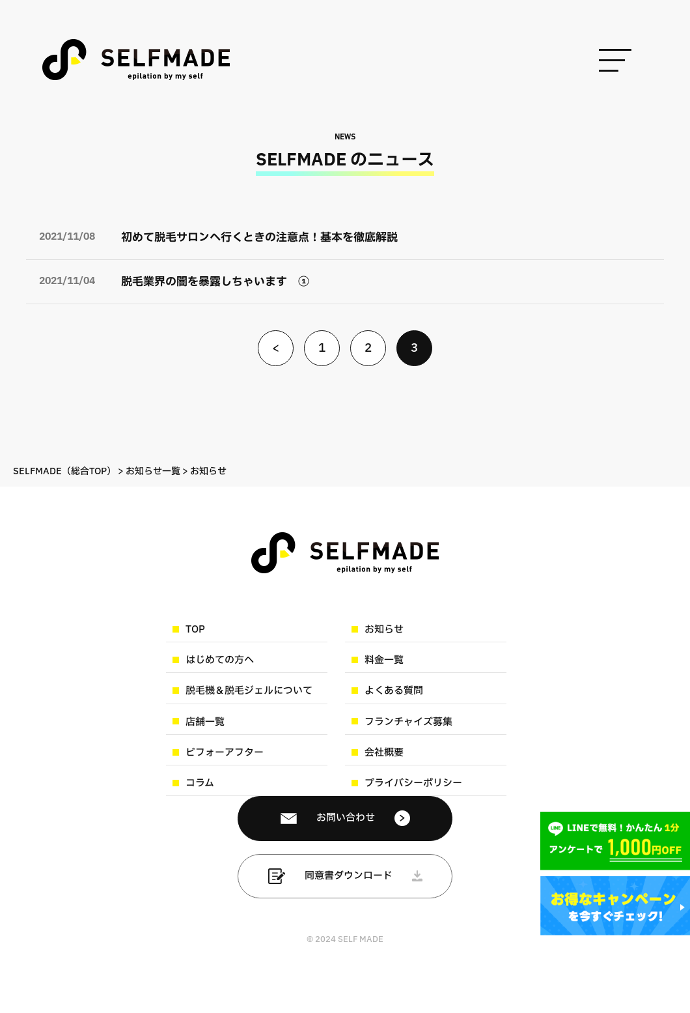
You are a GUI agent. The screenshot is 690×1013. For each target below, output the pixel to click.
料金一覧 (384, 660)
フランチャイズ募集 (408, 722)
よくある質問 (394, 690)
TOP (195, 629)
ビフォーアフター (225, 752)
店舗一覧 (205, 722)
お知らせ (384, 629)
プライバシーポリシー (413, 783)
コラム (200, 783)
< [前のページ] (275, 348)
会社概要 (384, 752)
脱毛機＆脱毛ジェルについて (249, 690)
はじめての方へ (220, 660)
